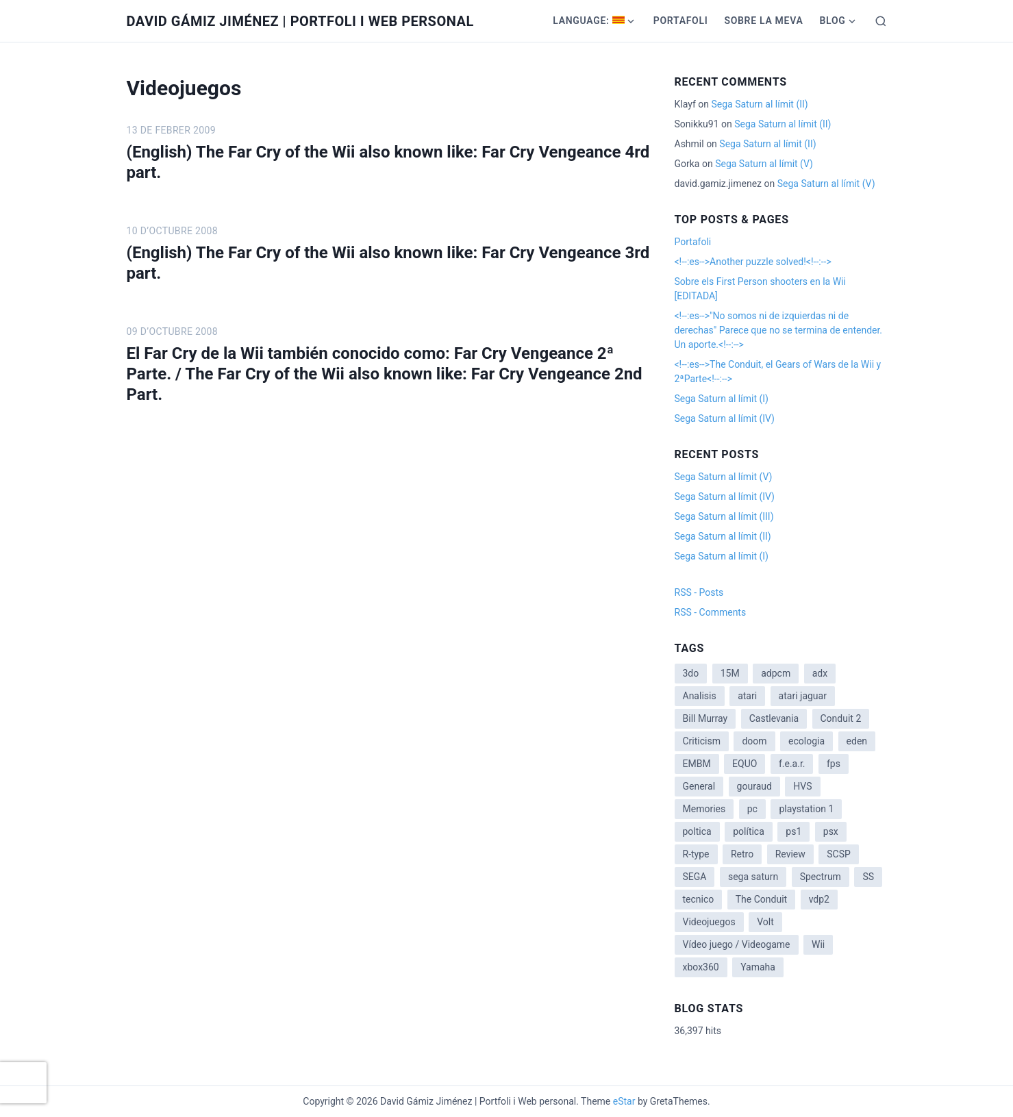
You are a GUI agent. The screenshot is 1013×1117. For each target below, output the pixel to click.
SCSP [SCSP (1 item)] (839, 854)
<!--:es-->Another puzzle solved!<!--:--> (753, 261)
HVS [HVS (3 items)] (802, 786)
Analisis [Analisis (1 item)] (699, 695)
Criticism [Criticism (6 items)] (702, 741)
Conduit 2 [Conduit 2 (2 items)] (841, 718)
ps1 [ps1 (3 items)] (793, 831)
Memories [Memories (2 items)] (704, 808)
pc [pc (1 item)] (752, 808)
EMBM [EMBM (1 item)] (697, 763)
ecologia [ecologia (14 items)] (806, 741)
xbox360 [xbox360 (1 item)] (701, 967)
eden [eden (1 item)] (857, 741)
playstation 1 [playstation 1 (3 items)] (806, 808)
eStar (624, 1101)
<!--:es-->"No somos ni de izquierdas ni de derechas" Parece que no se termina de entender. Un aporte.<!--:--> (779, 330)
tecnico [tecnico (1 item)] (698, 899)
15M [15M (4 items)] (730, 673)
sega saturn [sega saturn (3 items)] (753, 876)
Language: (589, 20)
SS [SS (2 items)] (868, 876)
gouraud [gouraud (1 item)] (754, 786)
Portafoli (680, 20)
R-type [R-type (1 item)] (696, 854)
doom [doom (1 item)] (754, 741)
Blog (832, 20)
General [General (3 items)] (699, 786)
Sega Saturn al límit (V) (764, 163)
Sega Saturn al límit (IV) (725, 418)
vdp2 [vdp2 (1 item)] (819, 899)
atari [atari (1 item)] (747, 695)
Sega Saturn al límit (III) (724, 516)
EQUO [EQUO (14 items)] (744, 763)
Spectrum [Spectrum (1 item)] (820, 876)
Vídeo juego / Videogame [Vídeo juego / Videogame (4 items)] (736, 944)
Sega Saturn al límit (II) (759, 104)
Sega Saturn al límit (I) (721, 398)
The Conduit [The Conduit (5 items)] (761, 899)
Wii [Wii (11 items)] (818, 944)
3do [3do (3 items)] (691, 673)
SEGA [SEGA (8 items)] (695, 876)
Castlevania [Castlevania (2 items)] (774, 718)
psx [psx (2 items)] (830, 831)
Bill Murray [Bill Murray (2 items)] (705, 718)
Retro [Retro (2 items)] (742, 854)
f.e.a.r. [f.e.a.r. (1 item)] (792, 763)
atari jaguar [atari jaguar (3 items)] (803, 695)
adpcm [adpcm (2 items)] (775, 673)
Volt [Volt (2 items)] (765, 921)
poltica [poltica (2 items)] (697, 831)
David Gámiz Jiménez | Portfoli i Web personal (300, 21)
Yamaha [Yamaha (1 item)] (757, 967)
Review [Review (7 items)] (790, 854)
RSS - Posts (699, 592)
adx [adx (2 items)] (819, 673)
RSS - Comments (711, 612)
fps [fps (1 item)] (833, 763)
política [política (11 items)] (748, 831)
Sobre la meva (763, 20)
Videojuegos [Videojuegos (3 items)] (709, 921)
